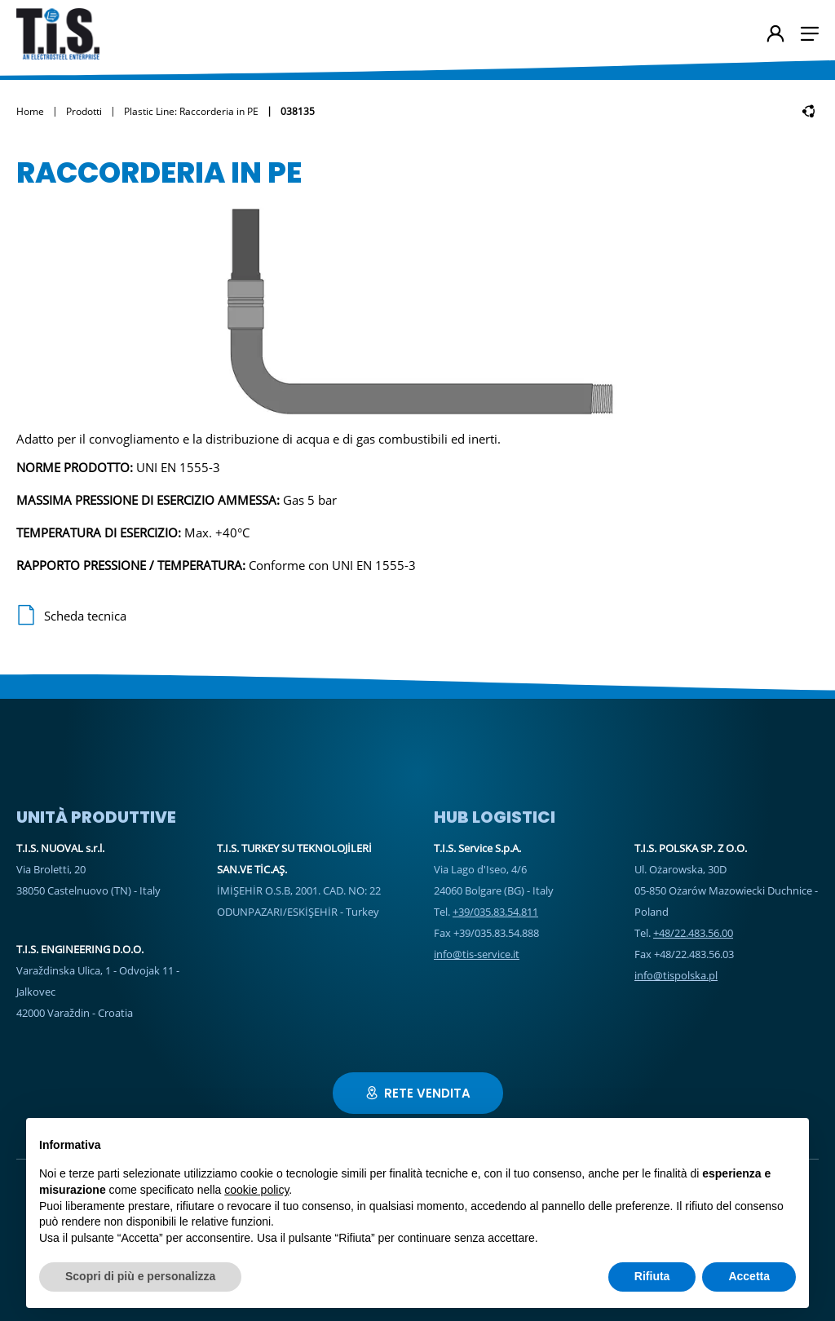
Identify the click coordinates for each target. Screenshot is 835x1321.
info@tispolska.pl (676, 975)
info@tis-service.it (476, 954)
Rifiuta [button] (652, 1276)
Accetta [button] (749, 1276)
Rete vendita (418, 1093)
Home (30, 111)
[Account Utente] (775, 35)
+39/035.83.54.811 (495, 911)
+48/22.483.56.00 (693, 933)
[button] (810, 34)
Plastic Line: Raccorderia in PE (191, 111)
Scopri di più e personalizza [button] (140, 1276)
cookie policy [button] (256, 1189)
